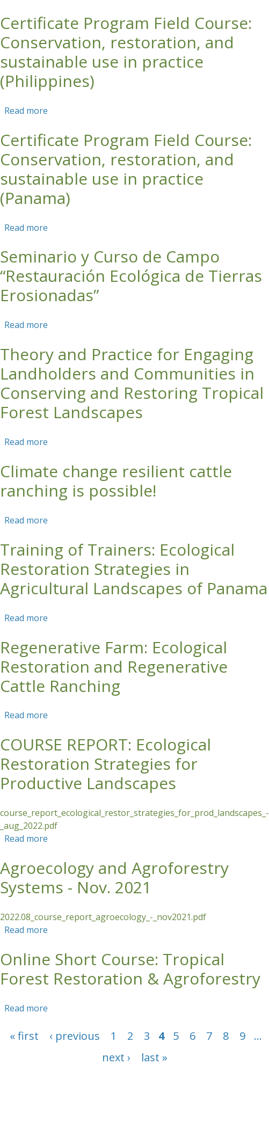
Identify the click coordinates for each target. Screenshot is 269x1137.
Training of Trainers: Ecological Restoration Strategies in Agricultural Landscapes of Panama (133, 568)
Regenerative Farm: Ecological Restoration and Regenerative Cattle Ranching (114, 666)
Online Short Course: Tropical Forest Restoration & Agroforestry (130, 968)
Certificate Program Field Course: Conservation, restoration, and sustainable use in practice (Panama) (126, 169)
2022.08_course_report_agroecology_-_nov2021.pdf (103, 917)
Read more (26, 110)
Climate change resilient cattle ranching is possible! (116, 480)
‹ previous (74, 1036)
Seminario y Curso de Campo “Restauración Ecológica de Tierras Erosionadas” (131, 275)
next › (116, 1057)
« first (24, 1036)
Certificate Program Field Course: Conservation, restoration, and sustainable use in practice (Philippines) (126, 52)
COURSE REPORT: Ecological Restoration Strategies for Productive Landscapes (105, 763)
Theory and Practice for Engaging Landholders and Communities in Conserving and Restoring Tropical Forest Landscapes (132, 383)
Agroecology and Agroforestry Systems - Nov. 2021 (114, 877)
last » (154, 1057)
